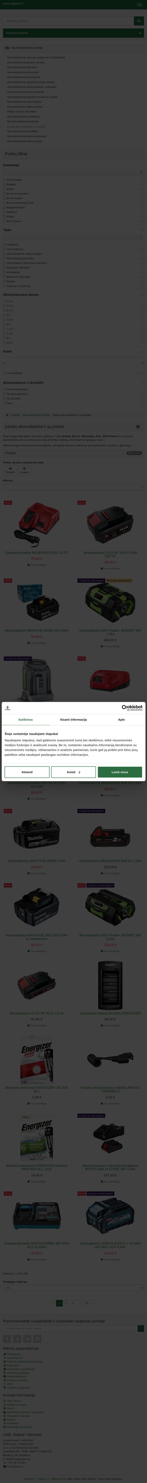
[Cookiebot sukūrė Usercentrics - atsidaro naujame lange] (124, 708)
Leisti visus (120, 772)
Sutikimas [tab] (25, 719)
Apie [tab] (121, 719)
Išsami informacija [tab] (73, 719)
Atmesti (27, 772)
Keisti (73, 772)
